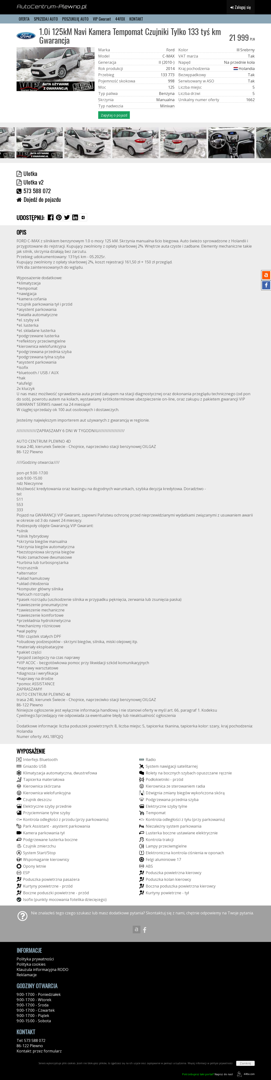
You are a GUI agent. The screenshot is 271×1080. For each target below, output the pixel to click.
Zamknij (245, 1063)
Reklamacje (27, 974)
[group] (40, 142)
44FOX (120, 19)
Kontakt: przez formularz (39, 1051)
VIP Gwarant (102, 19)
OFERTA (24, 19)
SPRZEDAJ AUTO (46, 19)
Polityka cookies (31, 964)
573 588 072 (34, 190)
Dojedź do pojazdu (39, 199)
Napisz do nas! (207, 1074)
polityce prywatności (221, 1063)
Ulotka (27, 173)
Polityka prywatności (35, 959)
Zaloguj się (240, 7)
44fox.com (245, 1074)
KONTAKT (136, 19)
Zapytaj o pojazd (114, 115)
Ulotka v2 (30, 182)
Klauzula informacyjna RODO (42, 969)
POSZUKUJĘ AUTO (75, 19)
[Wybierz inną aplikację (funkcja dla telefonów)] (83, 217)
